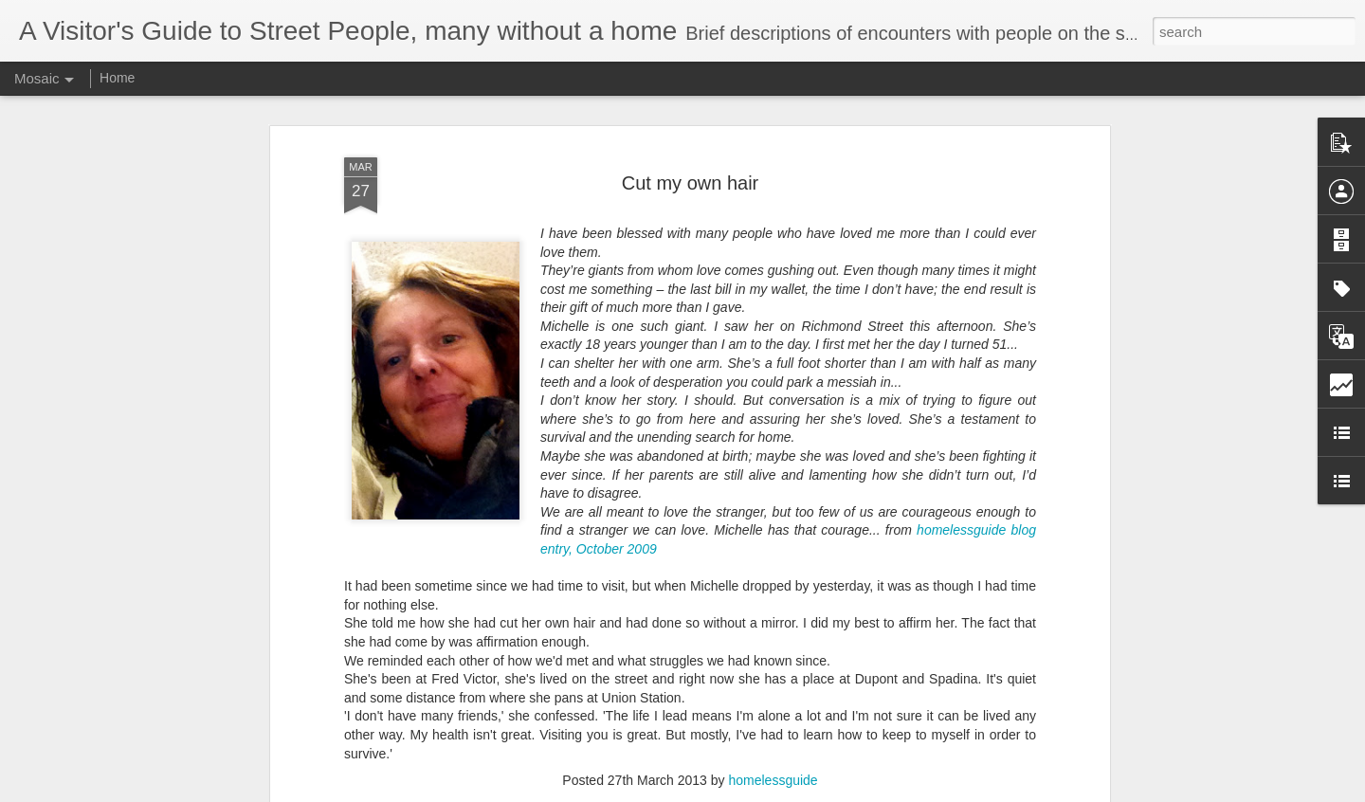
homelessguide (772, 718)
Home (117, 77)
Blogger (741, 791)
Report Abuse (797, 791)
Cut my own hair (690, 121)
